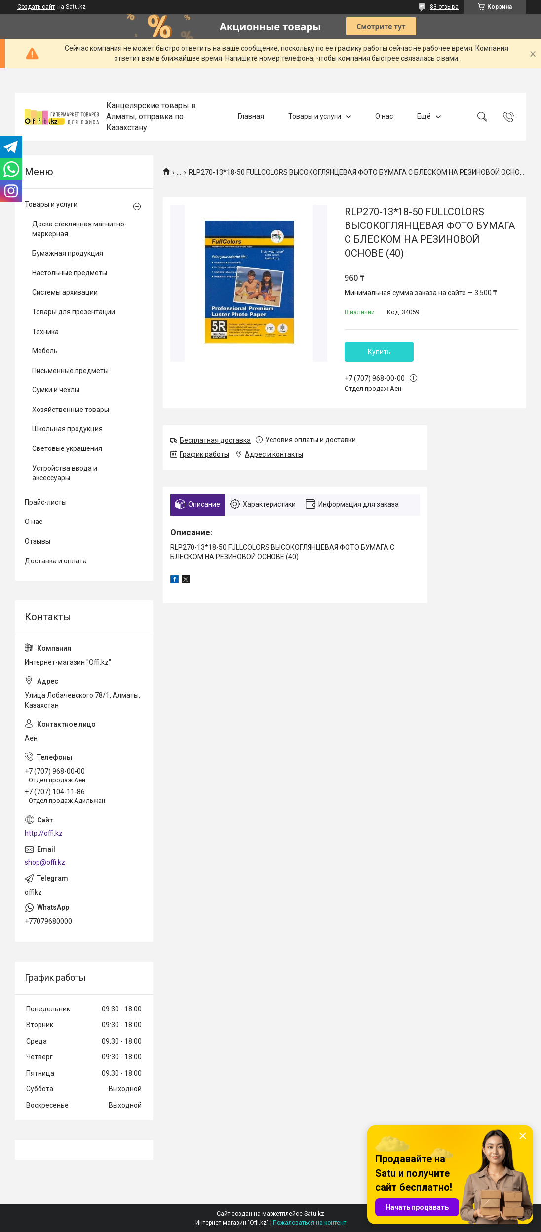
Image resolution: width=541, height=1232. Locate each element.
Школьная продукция (67, 429)
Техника (45, 332)
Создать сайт (36, 6)
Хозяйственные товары (70, 409)
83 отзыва (444, 6)
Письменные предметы (70, 370)
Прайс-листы (46, 502)
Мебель (45, 351)
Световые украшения (67, 448)
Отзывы (37, 541)
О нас (384, 116)
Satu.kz (314, 1213)
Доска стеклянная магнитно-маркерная (79, 229)
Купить (379, 352)
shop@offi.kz (45, 862)
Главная (251, 116)
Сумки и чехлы (55, 390)
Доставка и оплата (56, 561)
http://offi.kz (44, 833)
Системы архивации (65, 292)
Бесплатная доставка (215, 440)
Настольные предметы (69, 273)
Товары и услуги (314, 116)
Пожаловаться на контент (309, 1222)
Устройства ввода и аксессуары (64, 473)
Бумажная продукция (67, 253)
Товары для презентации (73, 312)
